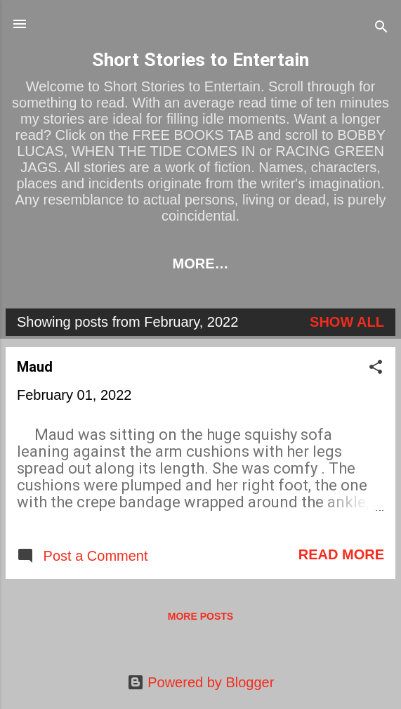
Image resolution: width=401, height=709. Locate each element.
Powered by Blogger (201, 682)
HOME (99, 263)
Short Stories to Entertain (200, 59)
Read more (341, 557)
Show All (347, 324)
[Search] (381, 28)
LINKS (167, 263)
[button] (375, 371)
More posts (200, 619)
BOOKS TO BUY (269, 263)
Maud (35, 369)
